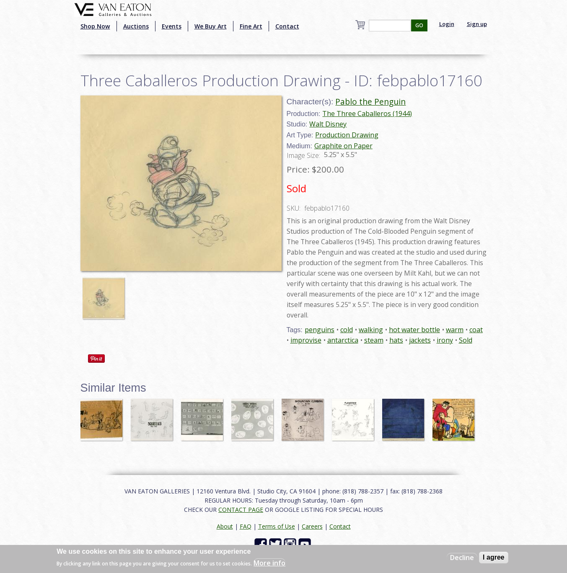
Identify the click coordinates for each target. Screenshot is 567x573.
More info (269, 563)
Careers (312, 526)
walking (371, 329)
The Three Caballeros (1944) (367, 113)
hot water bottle (414, 329)
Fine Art (251, 26)
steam (373, 340)
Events (171, 26)
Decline (462, 557)
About (225, 526)
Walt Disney (328, 124)
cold (346, 329)
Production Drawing (346, 134)
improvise (305, 340)
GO (419, 25)
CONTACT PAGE (240, 510)
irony (445, 340)
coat (476, 329)
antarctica (342, 340)
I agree (494, 557)
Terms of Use (276, 526)
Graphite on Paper (343, 145)
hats (396, 340)
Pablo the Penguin (370, 101)
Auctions (136, 26)
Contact (287, 26)
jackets (420, 340)
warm (454, 329)
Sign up (477, 24)
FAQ (245, 526)
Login (446, 24)
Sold (465, 340)
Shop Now (95, 26)
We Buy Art (210, 26)
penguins (319, 329)
